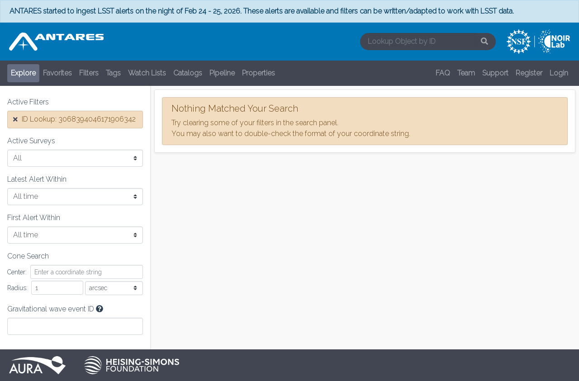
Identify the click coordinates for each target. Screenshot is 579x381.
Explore (23, 73)
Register (529, 73)
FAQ (443, 73)
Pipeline (222, 73)
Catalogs (187, 73)
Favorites (57, 73)
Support (495, 73)
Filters (89, 73)
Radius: (17, 288)
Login (559, 73)
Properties (258, 73)
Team (466, 73)
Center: (17, 272)
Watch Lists (147, 73)
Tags (113, 73)
